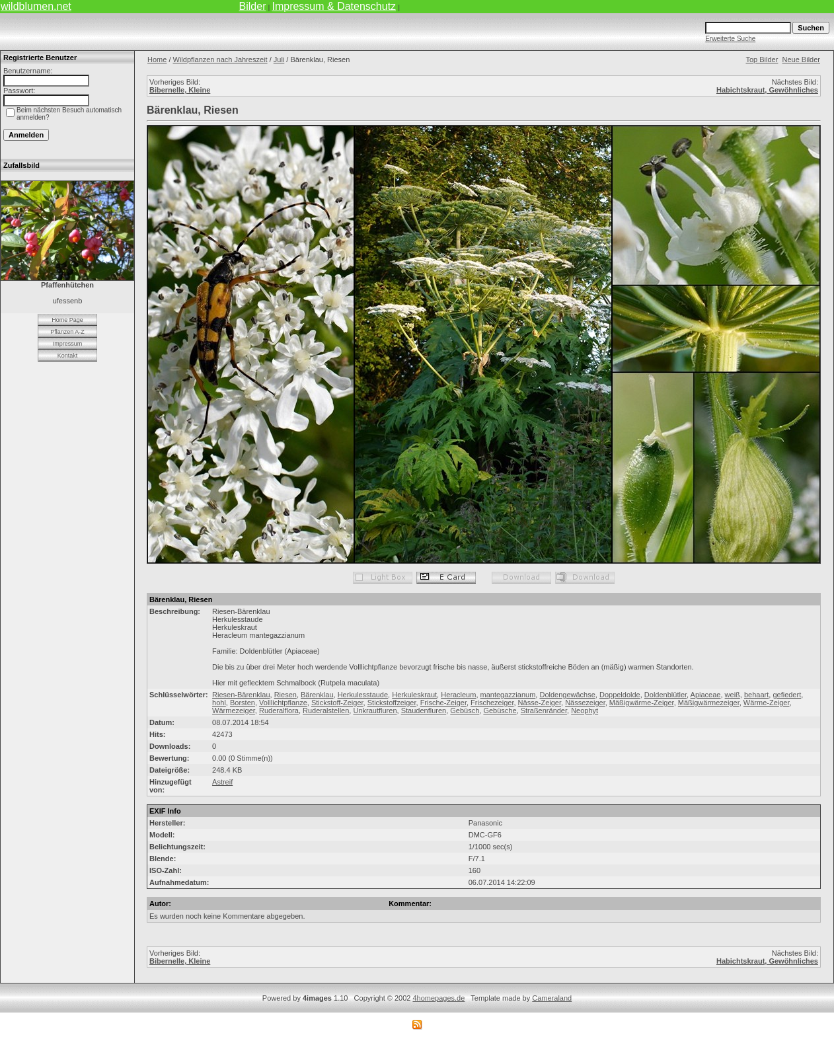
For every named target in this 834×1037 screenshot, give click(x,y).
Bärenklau (317, 695)
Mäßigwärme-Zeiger (641, 703)
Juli (279, 59)
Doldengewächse (567, 695)
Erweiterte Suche (730, 38)
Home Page (67, 320)
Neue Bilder (801, 59)
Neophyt (584, 710)
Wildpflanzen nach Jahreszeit (220, 59)
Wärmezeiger (233, 710)
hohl (219, 703)
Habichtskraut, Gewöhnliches (767, 90)
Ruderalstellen (326, 710)
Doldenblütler (665, 695)
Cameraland (552, 998)
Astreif (222, 782)
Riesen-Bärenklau (241, 695)
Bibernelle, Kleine (179, 90)
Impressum (68, 343)
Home (157, 59)
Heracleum (458, 695)
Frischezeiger (492, 703)
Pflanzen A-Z (67, 331)
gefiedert (787, 695)
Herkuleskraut (414, 695)
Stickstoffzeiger (391, 703)
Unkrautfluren (375, 710)
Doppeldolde (619, 695)
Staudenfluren (424, 710)
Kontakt (67, 355)
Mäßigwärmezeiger (708, 703)
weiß (732, 695)
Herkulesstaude (363, 695)
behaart (756, 695)
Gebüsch (464, 710)
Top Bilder (761, 59)
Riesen (285, 695)
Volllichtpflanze (283, 703)
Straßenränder (544, 710)
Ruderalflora (279, 710)
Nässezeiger (585, 703)
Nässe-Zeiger (539, 703)
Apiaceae (706, 695)
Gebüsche (499, 710)
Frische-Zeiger (443, 703)
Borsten (242, 703)
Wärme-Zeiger (766, 703)
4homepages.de (438, 998)
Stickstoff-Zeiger (337, 703)
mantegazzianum (508, 695)
